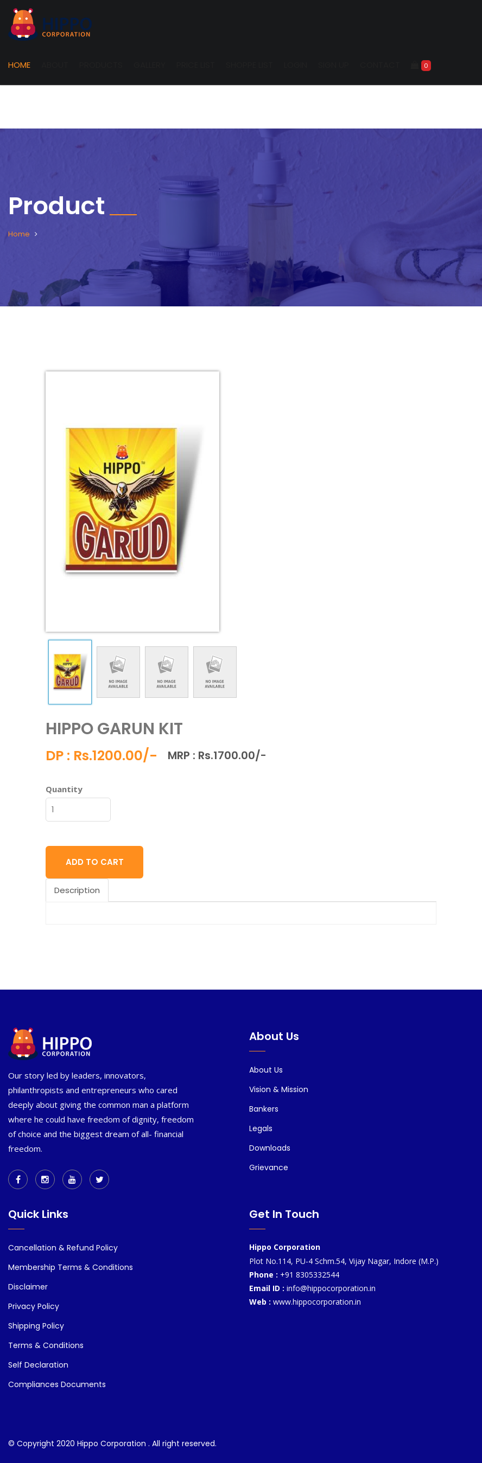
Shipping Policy (36, 1325)
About (54, 64)
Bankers (263, 1108)
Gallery (150, 64)
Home (19, 64)
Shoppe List (249, 64)
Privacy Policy (33, 1306)
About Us (266, 1069)
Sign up (333, 64)
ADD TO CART (95, 862)
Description (77, 890)
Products (101, 64)
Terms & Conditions (46, 1345)
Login (295, 64)
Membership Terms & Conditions (70, 1267)
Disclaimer (28, 1286)
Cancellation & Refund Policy (63, 1247)
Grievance (268, 1167)
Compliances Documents (57, 1384)
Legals (260, 1128)
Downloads (269, 1148)
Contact (380, 64)
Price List (195, 64)
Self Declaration (38, 1364)
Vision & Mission (278, 1089)
